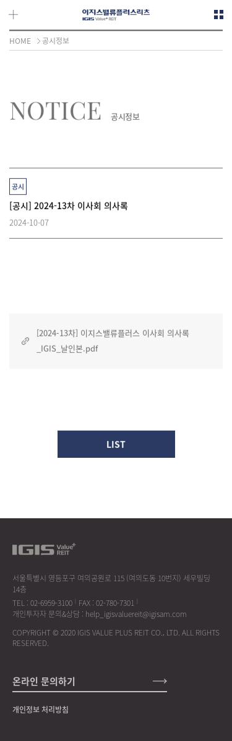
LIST (116, 445)
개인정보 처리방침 (40, 710)
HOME (20, 40)
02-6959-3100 (51, 602)
